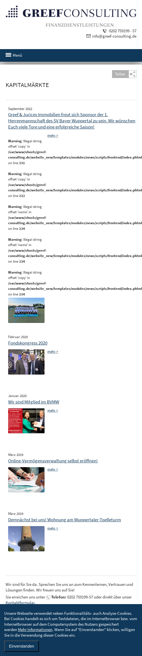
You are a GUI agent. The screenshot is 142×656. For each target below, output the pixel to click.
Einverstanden (21, 646)
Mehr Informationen (35, 629)
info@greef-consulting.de (114, 36)
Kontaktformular (20, 602)
